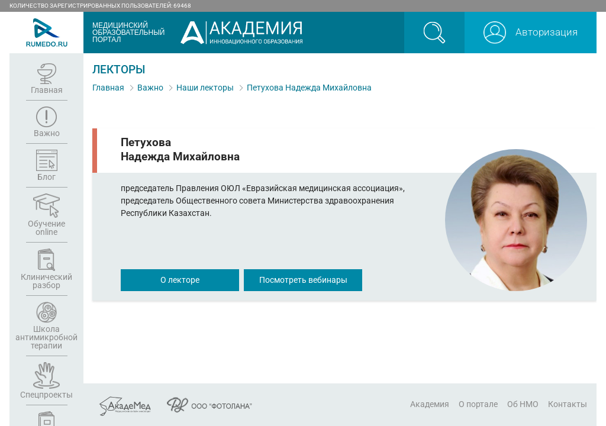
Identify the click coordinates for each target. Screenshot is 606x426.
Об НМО (523, 404)
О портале (478, 404)
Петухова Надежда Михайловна (309, 87)
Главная (108, 87)
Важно (150, 87)
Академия (429, 404)
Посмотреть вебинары (303, 280)
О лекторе (179, 280)
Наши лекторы (205, 87)
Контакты (567, 404)
